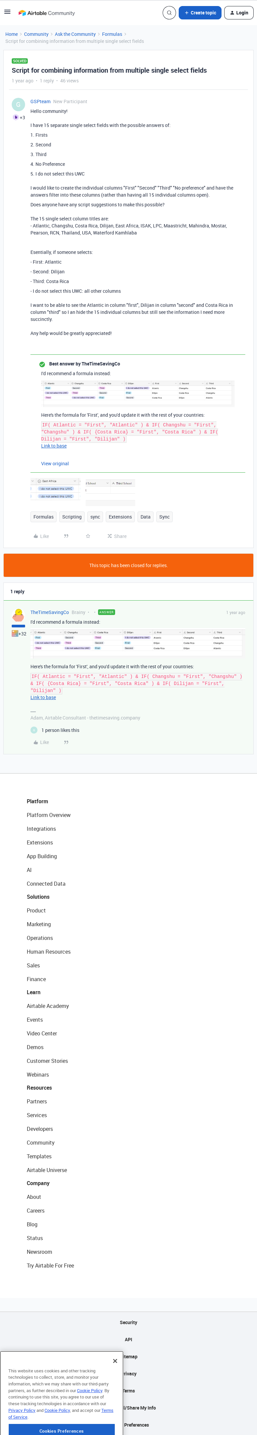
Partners (37, 1101)
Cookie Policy (89, 1411)
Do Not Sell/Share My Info (128, 1408)
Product (36, 910)
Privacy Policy (21, 1431)
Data (146, 517)
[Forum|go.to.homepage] (46, 12)
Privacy (129, 1373)
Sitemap (129, 1356)
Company (38, 1183)
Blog (32, 1224)
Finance (36, 979)
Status (35, 1238)
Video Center (42, 1033)
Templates (39, 1156)
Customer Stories (47, 1061)
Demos (35, 1047)
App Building (42, 856)
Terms (128, 1390)
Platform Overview (49, 815)
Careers (36, 1210)
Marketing (39, 924)
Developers (40, 1129)
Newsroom (39, 1251)
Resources (39, 1087)
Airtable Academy (48, 1006)
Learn (33, 992)
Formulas (112, 34)
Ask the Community (75, 34)
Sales (33, 965)
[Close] (115, 1381)
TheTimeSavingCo (49, 612)
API (128, 1339)
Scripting (72, 517)
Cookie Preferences (128, 1425)
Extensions (120, 517)
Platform (37, 801)
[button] (7, 14)
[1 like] (54, 730)
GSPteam (40, 101)
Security (128, 1322)
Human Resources (49, 951)
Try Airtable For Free (50, 1265)
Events (35, 1019)
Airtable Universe (47, 1170)
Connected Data (46, 883)
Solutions (38, 896)
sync (95, 517)
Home (11, 34)
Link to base (54, 445)
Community (36, 34)
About (34, 1197)
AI (29, 870)
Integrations (41, 828)
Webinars (38, 1074)
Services (37, 1115)
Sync (164, 517)
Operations (40, 938)
